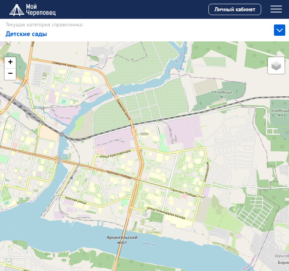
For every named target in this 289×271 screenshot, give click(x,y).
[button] (144, 126)
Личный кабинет (234, 9)
